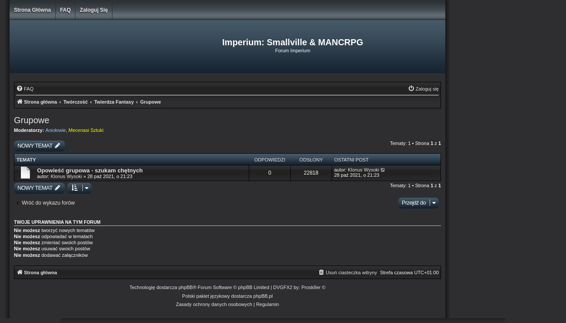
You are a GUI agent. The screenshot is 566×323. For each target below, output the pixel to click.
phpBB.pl (263, 296)
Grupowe (31, 120)
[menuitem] (25, 89)
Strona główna (32, 10)
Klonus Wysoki (66, 176)
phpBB (186, 287)
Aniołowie (55, 130)
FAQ (65, 10)
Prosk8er (311, 287)
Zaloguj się (94, 10)
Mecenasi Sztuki (85, 130)
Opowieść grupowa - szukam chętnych (90, 170)
